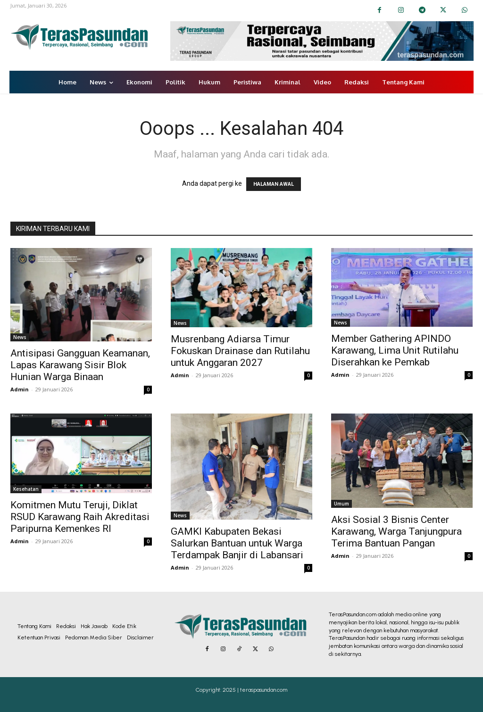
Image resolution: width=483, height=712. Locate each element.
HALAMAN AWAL (273, 184)
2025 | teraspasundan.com (255, 690)
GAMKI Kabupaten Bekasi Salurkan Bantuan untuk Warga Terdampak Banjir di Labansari (237, 543)
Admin (19, 389)
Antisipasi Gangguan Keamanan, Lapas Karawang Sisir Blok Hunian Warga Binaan (80, 365)
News (19, 337)
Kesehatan (26, 489)
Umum (341, 503)
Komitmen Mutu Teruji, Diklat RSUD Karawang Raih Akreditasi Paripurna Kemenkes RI (80, 516)
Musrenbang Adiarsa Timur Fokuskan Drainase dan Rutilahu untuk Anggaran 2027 (240, 350)
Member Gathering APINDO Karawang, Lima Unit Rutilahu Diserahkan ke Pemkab (394, 350)
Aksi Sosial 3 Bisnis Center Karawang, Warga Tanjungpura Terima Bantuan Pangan (396, 531)
